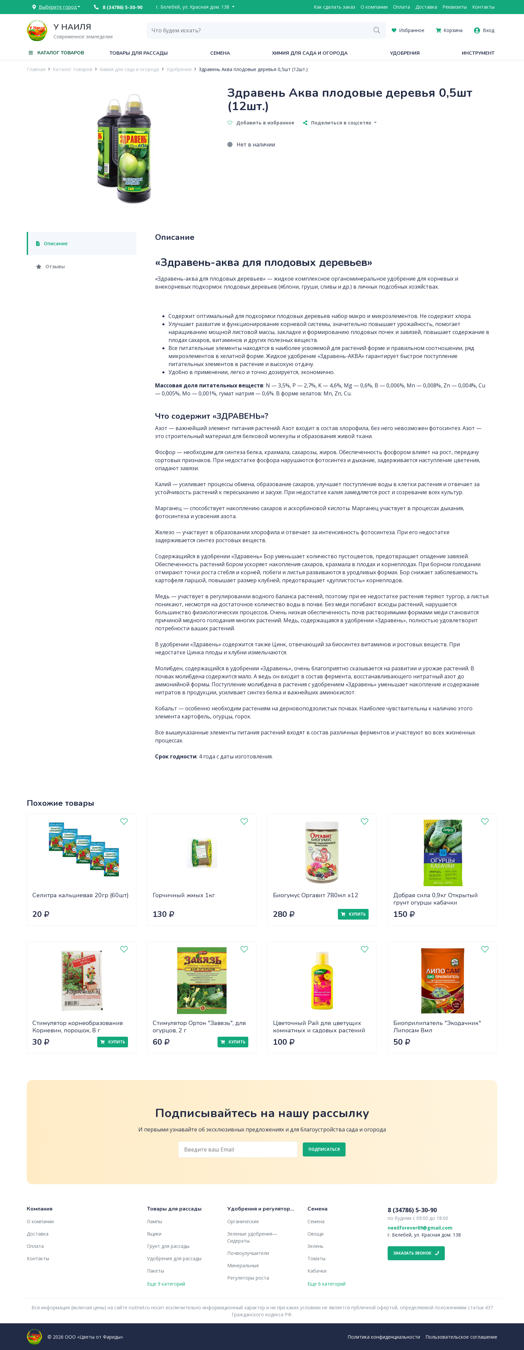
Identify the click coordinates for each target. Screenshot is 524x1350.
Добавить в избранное (261, 122)
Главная (36, 69)
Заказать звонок (416, 1253)
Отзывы (50, 266)
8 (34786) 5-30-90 (118, 7)
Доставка (426, 7)
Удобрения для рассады (174, 1258)
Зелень (315, 1246)
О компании (374, 7)
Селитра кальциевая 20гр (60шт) (80, 895)
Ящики (154, 1234)
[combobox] (257, 30)
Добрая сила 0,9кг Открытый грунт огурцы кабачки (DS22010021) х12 (435, 902)
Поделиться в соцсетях (338, 122)
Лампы (154, 1221)
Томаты (316, 1258)
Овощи (315, 1234)
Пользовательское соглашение (461, 1337)
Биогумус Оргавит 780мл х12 (315, 895)
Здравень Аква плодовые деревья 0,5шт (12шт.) (253, 69)
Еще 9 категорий (166, 1284)
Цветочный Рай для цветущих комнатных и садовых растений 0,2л (319, 1030)
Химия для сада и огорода (310, 53)
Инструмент (478, 53)
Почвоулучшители (248, 1253)
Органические (243, 1221)
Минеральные (243, 1265)
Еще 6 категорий (326, 1284)
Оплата (401, 7)
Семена (220, 53)
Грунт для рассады (168, 1246)
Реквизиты (454, 7)
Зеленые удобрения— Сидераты (252, 1237)
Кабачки (316, 1271)
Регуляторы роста (248, 1278)
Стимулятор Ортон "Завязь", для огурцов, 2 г (199, 1027)
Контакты (483, 7)
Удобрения (405, 53)
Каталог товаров (72, 69)
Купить (353, 914)
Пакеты (155, 1271)
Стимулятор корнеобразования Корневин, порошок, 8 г (77, 1027)
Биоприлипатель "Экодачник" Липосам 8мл (437, 1027)
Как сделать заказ (334, 7)
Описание (52, 243)
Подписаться (324, 1149)
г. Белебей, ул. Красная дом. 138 (193, 7)
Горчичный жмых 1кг (184, 895)
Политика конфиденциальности (384, 1337)
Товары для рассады (139, 53)
